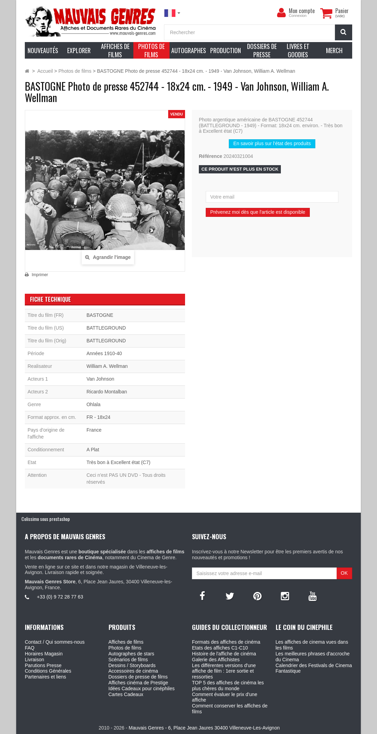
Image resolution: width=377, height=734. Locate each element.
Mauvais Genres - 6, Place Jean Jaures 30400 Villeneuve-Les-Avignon (204, 728)
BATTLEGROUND (106, 328)
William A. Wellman (107, 366)
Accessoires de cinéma (133, 671)
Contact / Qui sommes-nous (55, 642)
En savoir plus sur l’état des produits (272, 143)
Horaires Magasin (44, 653)
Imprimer (40, 274)
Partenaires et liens (45, 677)
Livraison (34, 659)
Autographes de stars (131, 653)
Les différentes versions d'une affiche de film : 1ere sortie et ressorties (224, 671)
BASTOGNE (99, 315)
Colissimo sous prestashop (45, 518)
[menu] (281, 12)
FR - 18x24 (98, 417)
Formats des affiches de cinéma (226, 642)
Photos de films (125, 648)
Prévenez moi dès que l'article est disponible (257, 212)
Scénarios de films (128, 659)
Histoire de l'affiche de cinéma (224, 653)
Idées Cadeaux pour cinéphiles (142, 688)
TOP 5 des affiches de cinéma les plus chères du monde (228, 685)
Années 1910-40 (104, 353)
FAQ (29, 648)
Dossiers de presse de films (138, 677)
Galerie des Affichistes (216, 659)
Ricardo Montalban (106, 391)
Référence (210, 156)
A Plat (92, 449)
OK (344, 573)
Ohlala (93, 404)
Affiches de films (126, 642)
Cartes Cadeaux (126, 694)
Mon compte (302, 10)
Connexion (298, 15)
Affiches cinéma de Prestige (138, 682)
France (94, 430)
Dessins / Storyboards (132, 665)
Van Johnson (100, 379)
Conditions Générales (48, 671)
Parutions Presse (43, 665)
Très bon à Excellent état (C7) (118, 462)
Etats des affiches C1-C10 (220, 648)
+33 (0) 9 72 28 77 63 (60, 597)
